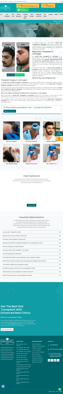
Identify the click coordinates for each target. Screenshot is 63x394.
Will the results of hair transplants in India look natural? (18, 271)
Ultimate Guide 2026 (25, 16)
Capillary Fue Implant (51, 141)
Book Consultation (59, 139)
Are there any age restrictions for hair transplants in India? (19, 268)
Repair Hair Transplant (37, 362)
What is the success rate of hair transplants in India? (17, 275)
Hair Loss (13, 16)
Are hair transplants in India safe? (12, 253)
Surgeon (51, 14)
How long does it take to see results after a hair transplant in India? (21, 257)
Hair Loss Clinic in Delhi (21, 355)
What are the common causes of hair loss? (15, 235)
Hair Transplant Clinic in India (22, 349)
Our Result (44, 15)
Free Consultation (10, 111)
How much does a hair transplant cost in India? (16, 250)
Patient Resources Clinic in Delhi (23, 364)
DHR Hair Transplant (36, 344)
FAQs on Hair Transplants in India (12, 232)
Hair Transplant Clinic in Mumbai (23, 351)
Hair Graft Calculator (59, 133)
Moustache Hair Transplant (38, 352)
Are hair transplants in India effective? (13, 246)
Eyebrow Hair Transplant (37, 360)
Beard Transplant (36, 354)
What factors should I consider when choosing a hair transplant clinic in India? (24, 261)
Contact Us (11, 1)
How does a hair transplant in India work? (14, 239)
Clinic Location (32, 16)
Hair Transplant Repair (11, 163)
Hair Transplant (7, 16)
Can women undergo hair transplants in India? (15, 264)
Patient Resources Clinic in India (23, 366)
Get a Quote (10, 75)
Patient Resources (18, 16)
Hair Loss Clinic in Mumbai (22, 359)
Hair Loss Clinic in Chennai (22, 353)
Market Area (52, 391)
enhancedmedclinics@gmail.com (29, 6)
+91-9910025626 (49, 6)
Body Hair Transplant (37, 356)
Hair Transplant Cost (51, 163)
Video (57, 391)
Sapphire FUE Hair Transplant (38, 346)
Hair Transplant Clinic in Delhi (22, 347)
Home (2, 1)
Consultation (24, 10)
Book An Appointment (7, 329)
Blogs (6, 1)
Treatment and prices (38, 16)
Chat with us (20, 74)
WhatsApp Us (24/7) (21, 1)
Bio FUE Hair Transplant (31, 141)
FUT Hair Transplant (36, 350)
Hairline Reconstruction (31, 163)
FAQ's (60, 391)
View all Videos (31, 205)
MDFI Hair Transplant (11, 141)
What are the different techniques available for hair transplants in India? (23, 243)
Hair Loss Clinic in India (21, 357)
